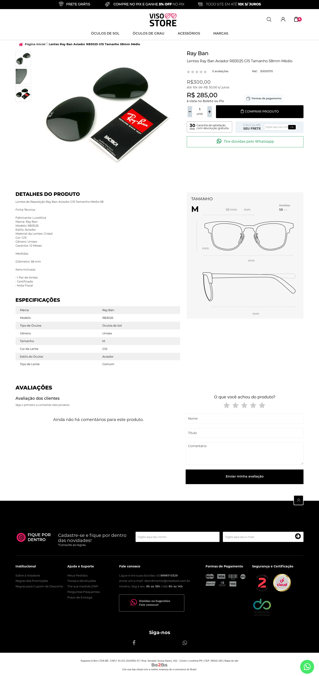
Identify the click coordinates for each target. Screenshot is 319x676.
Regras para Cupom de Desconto (39, 586)
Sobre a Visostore (28, 575)
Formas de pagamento (266, 98)
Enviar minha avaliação (245, 476)
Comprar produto (259, 111)
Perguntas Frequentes (83, 592)
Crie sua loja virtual (132, 669)
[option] (23, 58)
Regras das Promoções (32, 580)
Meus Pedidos (77, 575)
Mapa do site (231, 660)
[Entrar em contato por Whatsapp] (307, 667)
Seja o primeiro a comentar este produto (43, 405)
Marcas (220, 33)
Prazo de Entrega (79, 597)
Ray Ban (197, 53)
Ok (292, 127)
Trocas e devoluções (81, 580)
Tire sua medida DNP (82, 586)
